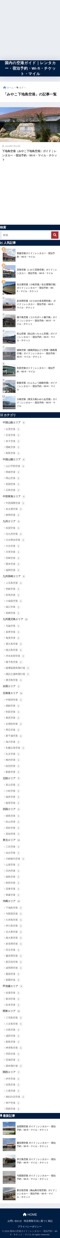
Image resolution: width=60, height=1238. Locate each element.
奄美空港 (13, 638)
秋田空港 (13, 883)
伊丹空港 (13, 1079)
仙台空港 (13, 853)
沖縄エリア (11, 901)
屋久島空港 (14, 644)
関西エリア (11, 1072)
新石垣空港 (14, 962)
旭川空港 (13, 742)
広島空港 (13, 490)
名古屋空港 (14, 509)
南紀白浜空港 (15, 1097)
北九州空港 (14, 534)
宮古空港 (13, 950)
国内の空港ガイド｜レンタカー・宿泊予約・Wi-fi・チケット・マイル (30, 68)
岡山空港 (13, 478)
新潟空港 (13, 999)
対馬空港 (13, 595)
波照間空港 (14, 968)
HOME (30, 1214)
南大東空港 (14, 938)
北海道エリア (13, 693)
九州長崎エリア (14, 576)
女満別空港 (14, 724)
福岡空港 (13, 570)
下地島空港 (14, 908)
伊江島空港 (14, 926)
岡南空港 (13, 472)
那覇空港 (13, 980)
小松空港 (13, 791)
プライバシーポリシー (30, 1226)
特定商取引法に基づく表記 (38, 1221)
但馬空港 (13, 1085)
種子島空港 (14, 662)
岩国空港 (13, 484)
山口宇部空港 (15, 466)
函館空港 (13, 706)
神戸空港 (13, 1103)
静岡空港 (13, 515)
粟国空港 (13, 974)
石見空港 (13, 435)
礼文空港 (13, 754)
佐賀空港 (13, 528)
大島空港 (13, 1030)
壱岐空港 (13, 589)
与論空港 (13, 626)
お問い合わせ (15, 1221)
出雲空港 (13, 429)
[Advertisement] (30, 30)
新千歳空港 (14, 736)
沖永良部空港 (15, 656)
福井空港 (13, 797)
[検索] (54, 235)
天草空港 (13, 552)
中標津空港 (14, 700)
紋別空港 (13, 766)
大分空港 (13, 546)
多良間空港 (14, 944)
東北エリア (11, 840)
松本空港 (13, 1005)
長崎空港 (13, 613)
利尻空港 (13, 712)
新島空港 (13, 1042)
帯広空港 (13, 730)
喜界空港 (13, 632)
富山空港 (13, 785)
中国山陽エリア (14, 460)
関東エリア (11, 1011)
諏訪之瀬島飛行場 (18, 674)
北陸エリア (11, 778)
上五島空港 (14, 583)
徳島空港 (13, 816)
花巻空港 (13, 889)
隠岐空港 (13, 447)
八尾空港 (13, 1091)
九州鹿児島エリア (15, 619)
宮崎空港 (13, 558)
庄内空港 (13, 871)
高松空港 (13, 828)
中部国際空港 (15, 503)
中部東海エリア (14, 497)
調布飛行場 (14, 1066)
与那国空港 (14, 914)
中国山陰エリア (14, 423)
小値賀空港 (14, 601)
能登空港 (13, 803)
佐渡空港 (13, 993)
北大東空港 (14, 932)
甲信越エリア (13, 986)
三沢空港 (13, 847)
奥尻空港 (13, 718)
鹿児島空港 (14, 680)
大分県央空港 (15, 540)
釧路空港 (13, 772)
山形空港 (13, 865)
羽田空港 (13, 1054)
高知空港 (13, 834)
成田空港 (13, 1036)
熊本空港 (13, 564)
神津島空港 (14, 1048)
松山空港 (13, 822)
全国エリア (11, 686)
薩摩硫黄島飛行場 (18, 668)
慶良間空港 (14, 956)
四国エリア (11, 809)
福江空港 (13, 607)
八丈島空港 (14, 1024)
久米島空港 (14, 920)
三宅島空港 (14, 1018)
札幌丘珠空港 (15, 748)
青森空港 (13, 895)
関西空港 (13, 1109)
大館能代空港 (15, 859)
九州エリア (11, 521)
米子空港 (13, 441)
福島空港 (13, 877)
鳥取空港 (13, 453)
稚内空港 (13, 760)
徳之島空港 (14, 650)
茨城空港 (13, 1060)
